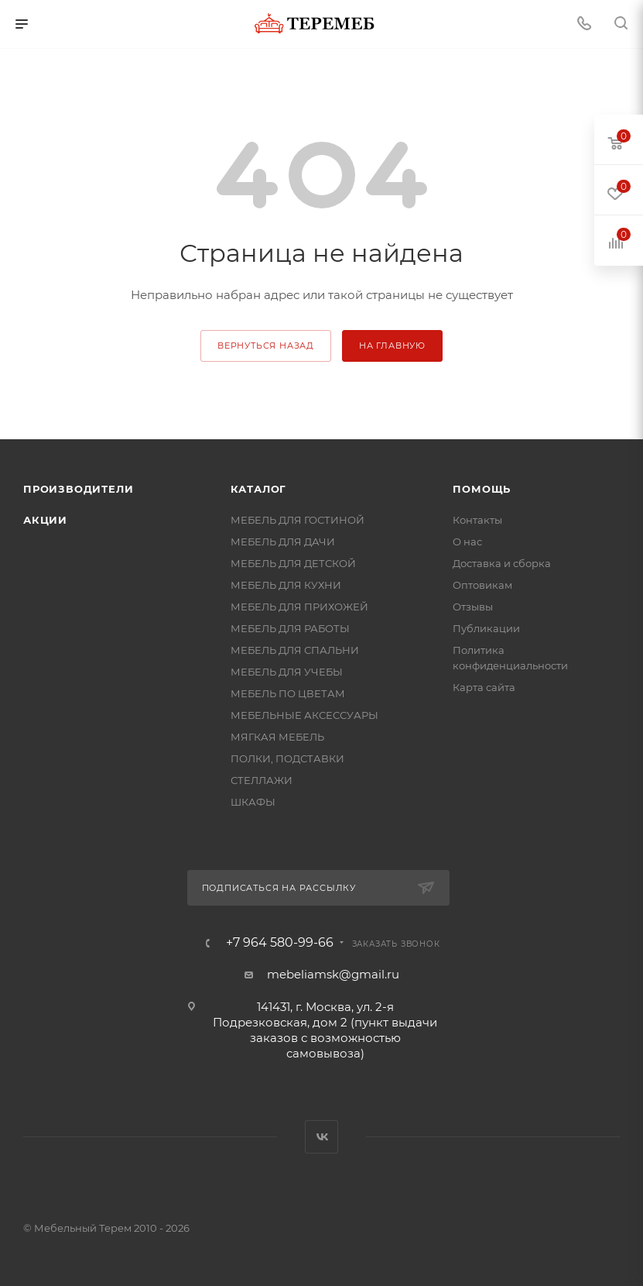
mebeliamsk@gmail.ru (333, 974)
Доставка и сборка (502, 563)
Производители (78, 489)
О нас (467, 541)
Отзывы (473, 606)
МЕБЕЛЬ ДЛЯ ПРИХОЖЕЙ (299, 606)
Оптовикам (482, 585)
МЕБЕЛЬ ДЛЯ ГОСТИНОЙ (297, 520)
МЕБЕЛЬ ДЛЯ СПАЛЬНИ (295, 650)
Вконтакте (321, 1137)
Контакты (477, 520)
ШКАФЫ (253, 802)
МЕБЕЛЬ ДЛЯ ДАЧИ (283, 541)
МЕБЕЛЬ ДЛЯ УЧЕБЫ (287, 671)
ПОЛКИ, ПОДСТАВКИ (287, 758)
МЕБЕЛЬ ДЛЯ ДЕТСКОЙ (293, 563)
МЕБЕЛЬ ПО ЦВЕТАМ (288, 693)
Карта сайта (484, 687)
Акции (45, 520)
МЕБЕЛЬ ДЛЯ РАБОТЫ (290, 628)
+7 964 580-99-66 (279, 943)
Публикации (486, 628)
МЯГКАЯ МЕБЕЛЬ (277, 737)
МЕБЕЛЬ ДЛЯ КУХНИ (286, 585)
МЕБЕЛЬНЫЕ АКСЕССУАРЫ (304, 715)
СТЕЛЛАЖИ (261, 780)
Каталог (259, 489)
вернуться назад (265, 345)
